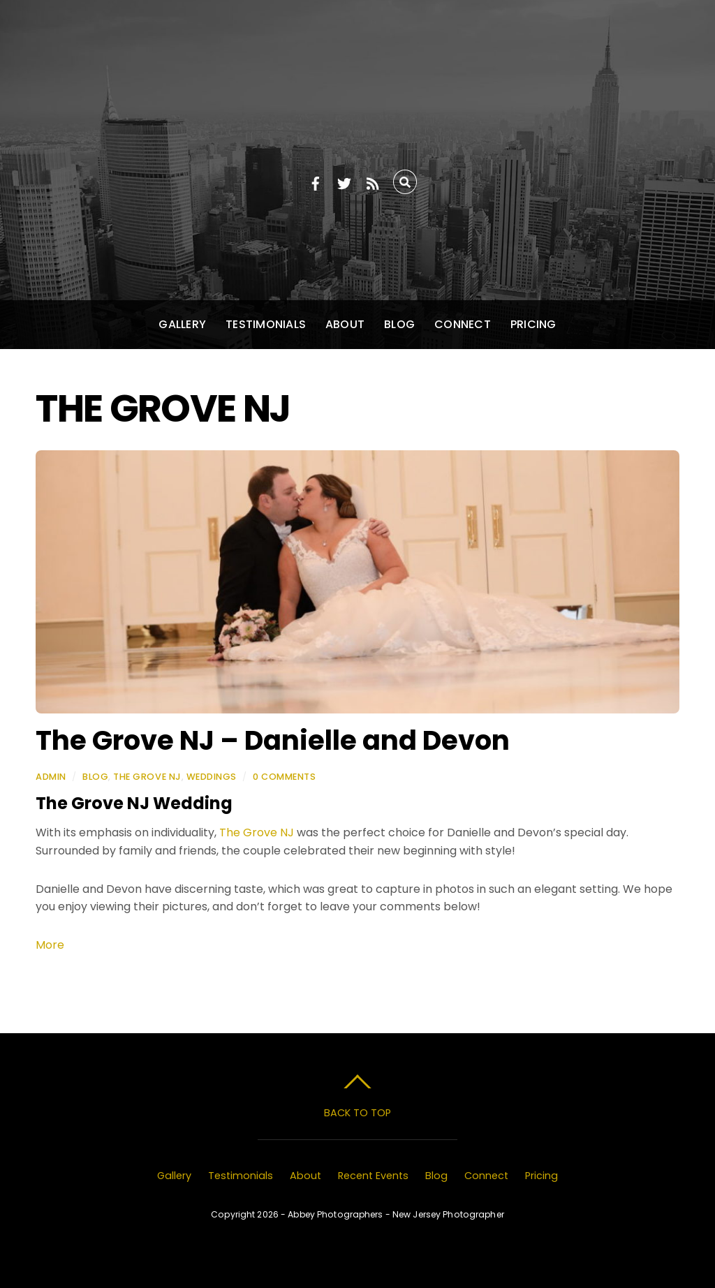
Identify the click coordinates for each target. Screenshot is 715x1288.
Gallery (182, 324)
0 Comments (284, 777)
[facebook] (315, 181)
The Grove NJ (147, 777)
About (344, 324)
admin (51, 777)
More (50, 945)
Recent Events (373, 1176)
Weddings (211, 777)
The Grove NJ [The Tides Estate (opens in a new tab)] (258, 832)
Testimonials (266, 324)
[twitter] (344, 181)
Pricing (533, 324)
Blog (399, 324)
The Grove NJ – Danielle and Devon (273, 740)
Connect (462, 324)
